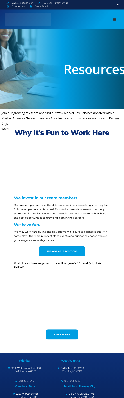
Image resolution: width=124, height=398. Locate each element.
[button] (114, 19)
